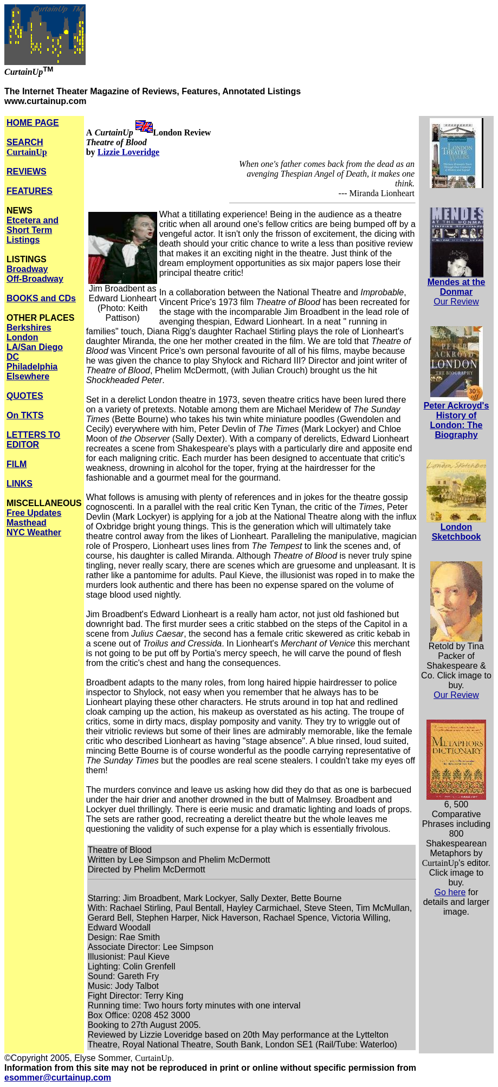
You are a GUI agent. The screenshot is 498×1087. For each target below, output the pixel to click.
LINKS (20, 483)
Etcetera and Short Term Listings (33, 230)
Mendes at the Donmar (457, 286)
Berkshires (29, 327)
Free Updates (34, 512)
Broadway (27, 269)
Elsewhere (28, 376)
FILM (17, 464)
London (22, 337)
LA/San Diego (35, 347)
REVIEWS (27, 171)
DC (13, 356)
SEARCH (27, 147)
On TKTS (25, 415)
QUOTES (25, 395)
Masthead (27, 522)
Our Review (456, 301)
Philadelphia (32, 366)
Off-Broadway (35, 278)
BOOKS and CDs (41, 298)
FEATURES (30, 191)
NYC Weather (34, 532)
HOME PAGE (33, 122)
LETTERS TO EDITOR (33, 439)
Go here (450, 892)
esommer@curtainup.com (57, 1077)
